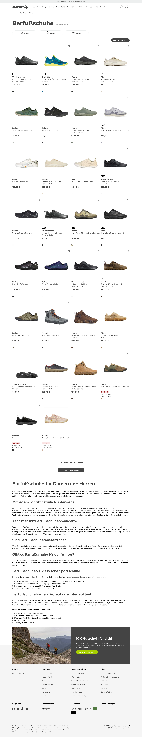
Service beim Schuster (79, 681)
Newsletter (46, 692)
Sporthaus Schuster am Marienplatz (68, 515)
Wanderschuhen (98, 577)
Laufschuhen (73, 577)
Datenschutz (125, 728)
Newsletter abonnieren (86, 652)
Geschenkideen (77, 692)
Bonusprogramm (77, 673)
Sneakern (83, 577)
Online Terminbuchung (79, 684)
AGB (108, 728)
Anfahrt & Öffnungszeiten (110, 677)
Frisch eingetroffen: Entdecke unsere (67, 1)
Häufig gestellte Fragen (109, 673)
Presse (44, 696)
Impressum (115, 728)
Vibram (107, 510)
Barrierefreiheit (106, 692)
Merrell (118, 510)
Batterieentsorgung (78, 696)
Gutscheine (75, 688)
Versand (104, 681)
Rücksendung (106, 684)
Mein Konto (75, 677)
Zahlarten (104, 688)
